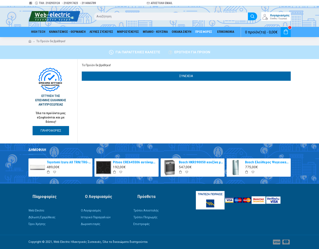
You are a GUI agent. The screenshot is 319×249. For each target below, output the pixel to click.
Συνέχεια (186, 76)
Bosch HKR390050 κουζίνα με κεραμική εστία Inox (201, 162)
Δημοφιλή (37, 150)
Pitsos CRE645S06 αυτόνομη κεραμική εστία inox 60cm (135, 162)
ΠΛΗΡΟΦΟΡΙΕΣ (50, 130)
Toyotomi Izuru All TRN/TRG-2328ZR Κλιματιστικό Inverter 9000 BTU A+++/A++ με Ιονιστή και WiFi (69, 162)
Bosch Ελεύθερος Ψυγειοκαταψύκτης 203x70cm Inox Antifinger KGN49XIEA (267, 162)
